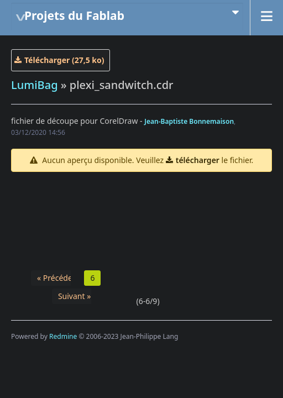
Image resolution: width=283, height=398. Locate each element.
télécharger (197, 160)
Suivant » (74, 296)
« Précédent (58, 278)
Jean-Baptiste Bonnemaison (189, 121)
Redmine (63, 336)
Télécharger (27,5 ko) (64, 60)
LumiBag (34, 84)
